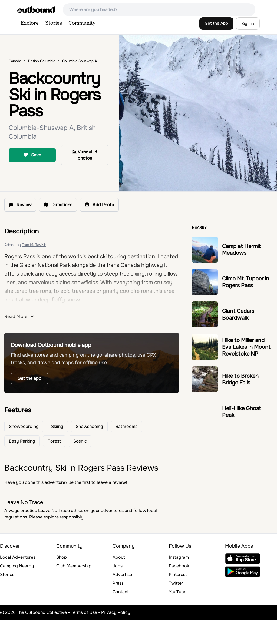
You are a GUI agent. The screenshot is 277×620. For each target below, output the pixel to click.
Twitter (176, 583)
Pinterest (178, 574)
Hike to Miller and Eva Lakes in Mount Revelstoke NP (246, 347)
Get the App (216, 23)
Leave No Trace (54, 510)
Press (118, 583)
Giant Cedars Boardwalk (238, 314)
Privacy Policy (115, 612)
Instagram (179, 557)
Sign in (247, 23)
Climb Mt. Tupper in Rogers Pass (245, 282)
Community (81, 23)
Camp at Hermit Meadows (241, 249)
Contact (121, 592)
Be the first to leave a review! (97, 482)
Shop (61, 557)
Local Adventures (17, 557)
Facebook (179, 566)
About (119, 557)
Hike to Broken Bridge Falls (240, 379)
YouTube (177, 592)
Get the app (29, 378)
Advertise (122, 574)
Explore (30, 23)
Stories (53, 23)
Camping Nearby (17, 566)
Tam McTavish (34, 244)
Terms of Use (84, 612)
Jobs (118, 566)
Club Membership (73, 566)
